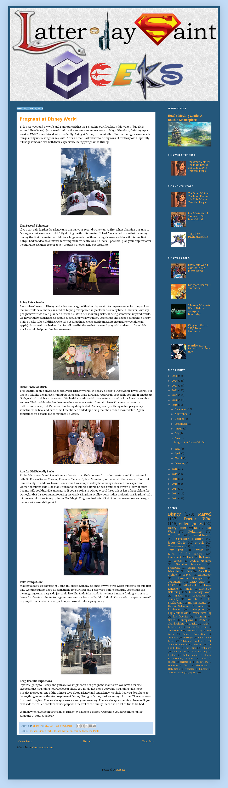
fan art (200, 606)
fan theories (180, 616)
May (178, 448)
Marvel (204, 514)
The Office (190, 648)
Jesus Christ (177, 542)
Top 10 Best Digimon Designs (198, 235)
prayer (171, 662)
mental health (200, 535)
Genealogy (201, 665)
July (177, 433)
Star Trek (175, 550)
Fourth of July (199, 651)
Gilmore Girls (175, 630)
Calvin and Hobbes (191, 641)
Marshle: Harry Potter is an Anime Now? (199, 348)
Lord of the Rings (185, 553)
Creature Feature (189, 538)
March (179, 458)
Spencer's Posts (90, 731)
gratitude (173, 637)
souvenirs (173, 665)
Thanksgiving (176, 623)
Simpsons (187, 620)
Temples (189, 669)
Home (86, 741)
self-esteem (201, 662)
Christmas (175, 546)
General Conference (197, 627)
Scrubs (197, 644)
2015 (175, 483)
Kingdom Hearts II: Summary (199, 286)
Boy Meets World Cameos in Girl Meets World (198, 216)
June (178, 438)
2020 (175, 400)
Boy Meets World (178, 613)
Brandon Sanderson (189, 564)
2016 (175, 479)
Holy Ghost (174, 669)
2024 (175, 380)
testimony (206, 648)
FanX (190, 557)
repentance (198, 595)
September (181, 423)
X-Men (187, 574)
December (181, 409)
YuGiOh (192, 599)
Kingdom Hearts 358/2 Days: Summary (198, 328)
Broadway (174, 567)
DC (196, 527)
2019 (175, 405)
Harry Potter (177, 527)
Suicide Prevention (194, 634)
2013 (175, 493)
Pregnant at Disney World (48, 119)
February (180, 463)
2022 (175, 390)
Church (187, 665)
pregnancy (75, 731)
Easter (203, 620)
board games (196, 567)
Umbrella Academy (176, 672)
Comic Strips (179, 651)
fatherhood (189, 585)
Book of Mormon (200, 560)
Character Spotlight (190, 578)
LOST (171, 585)
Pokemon (195, 531)
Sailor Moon (190, 655)
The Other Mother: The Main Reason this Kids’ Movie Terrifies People (199, 166)
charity (193, 623)
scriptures (185, 662)
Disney (33, 731)
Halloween (205, 557)
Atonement (174, 557)
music (199, 542)
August (179, 428)
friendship (174, 571)
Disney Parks (45, 731)
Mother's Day (194, 630)
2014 (175, 488)
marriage (188, 637)
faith (189, 571)
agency (179, 595)
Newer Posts (25, 741)
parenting (200, 616)
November (181, 414)
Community (175, 581)
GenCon (172, 655)
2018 (175, 469)
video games (191, 523)
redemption (198, 609)
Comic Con (175, 535)
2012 (175, 498)
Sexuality (173, 599)
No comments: (64, 726)
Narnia (198, 550)
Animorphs (204, 574)
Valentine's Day (202, 613)
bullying (203, 669)
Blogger (120, 769)
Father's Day (175, 627)
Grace (171, 620)
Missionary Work (200, 592)
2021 (175, 395)
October (180, 418)
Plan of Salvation (178, 606)
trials (205, 623)
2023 (175, 385)
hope (203, 658)
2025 (175, 375)
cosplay (178, 560)
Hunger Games (197, 602)
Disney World (61, 731)
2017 (175, 474)
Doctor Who (198, 519)
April (178, 453)
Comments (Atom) (42, 747)
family (188, 588)
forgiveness (175, 609)
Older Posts (148, 741)
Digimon (198, 546)
